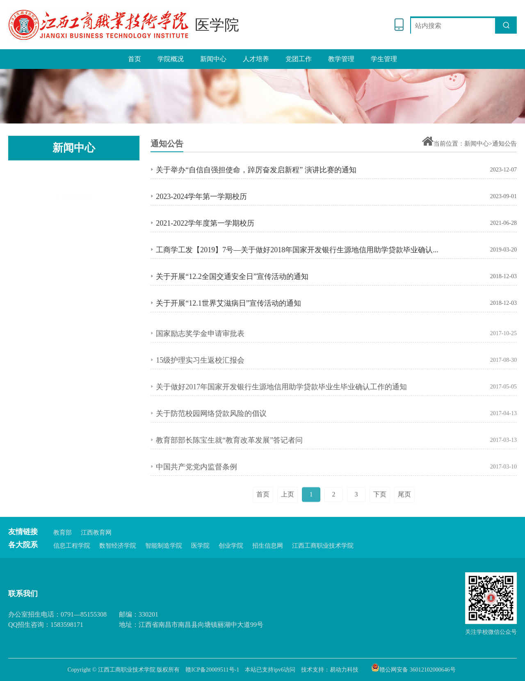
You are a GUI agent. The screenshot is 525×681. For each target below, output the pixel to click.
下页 (379, 517)
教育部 (62, 532)
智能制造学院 (163, 545)
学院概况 (171, 58)
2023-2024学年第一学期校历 (201, 197)
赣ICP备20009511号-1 (212, 670)
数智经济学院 (117, 545)
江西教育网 (96, 532)
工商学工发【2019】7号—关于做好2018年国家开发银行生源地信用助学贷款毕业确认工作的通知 (299, 250)
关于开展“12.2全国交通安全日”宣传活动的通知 (232, 277)
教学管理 (341, 58)
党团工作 (298, 58)
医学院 (200, 545)
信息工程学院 (71, 545)
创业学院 (231, 545)
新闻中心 (213, 58)
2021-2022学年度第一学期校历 (205, 224)
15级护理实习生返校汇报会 (200, 373)
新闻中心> (478, 143)
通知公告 (74, 201)
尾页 (404, 517)
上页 (287, 517)
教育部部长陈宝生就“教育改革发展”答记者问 (229, 453)
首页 (134, 58)
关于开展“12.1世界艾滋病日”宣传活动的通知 (228, 304)
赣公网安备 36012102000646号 (413, 667)
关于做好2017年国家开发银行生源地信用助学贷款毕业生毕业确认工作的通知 (281, 399)
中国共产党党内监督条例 (196, 479)
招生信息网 (267, 545)
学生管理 (384, 58)
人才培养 (256, 58)
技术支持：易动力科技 (329, 670)
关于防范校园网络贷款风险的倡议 (211, 426)
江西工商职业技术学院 (323, 545)
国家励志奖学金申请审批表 (200, 346)
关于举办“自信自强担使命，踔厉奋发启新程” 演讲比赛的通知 (256, 170)
